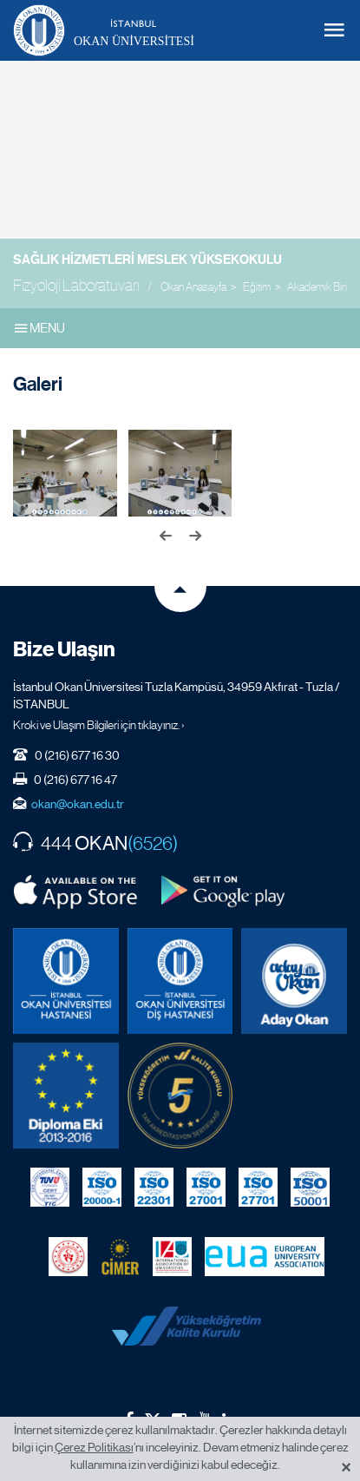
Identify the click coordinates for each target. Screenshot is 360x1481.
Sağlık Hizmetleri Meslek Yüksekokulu (147, 259)
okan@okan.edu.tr (77, 804)
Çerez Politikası (94, 1447)
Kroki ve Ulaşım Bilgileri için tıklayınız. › (99, 725)
